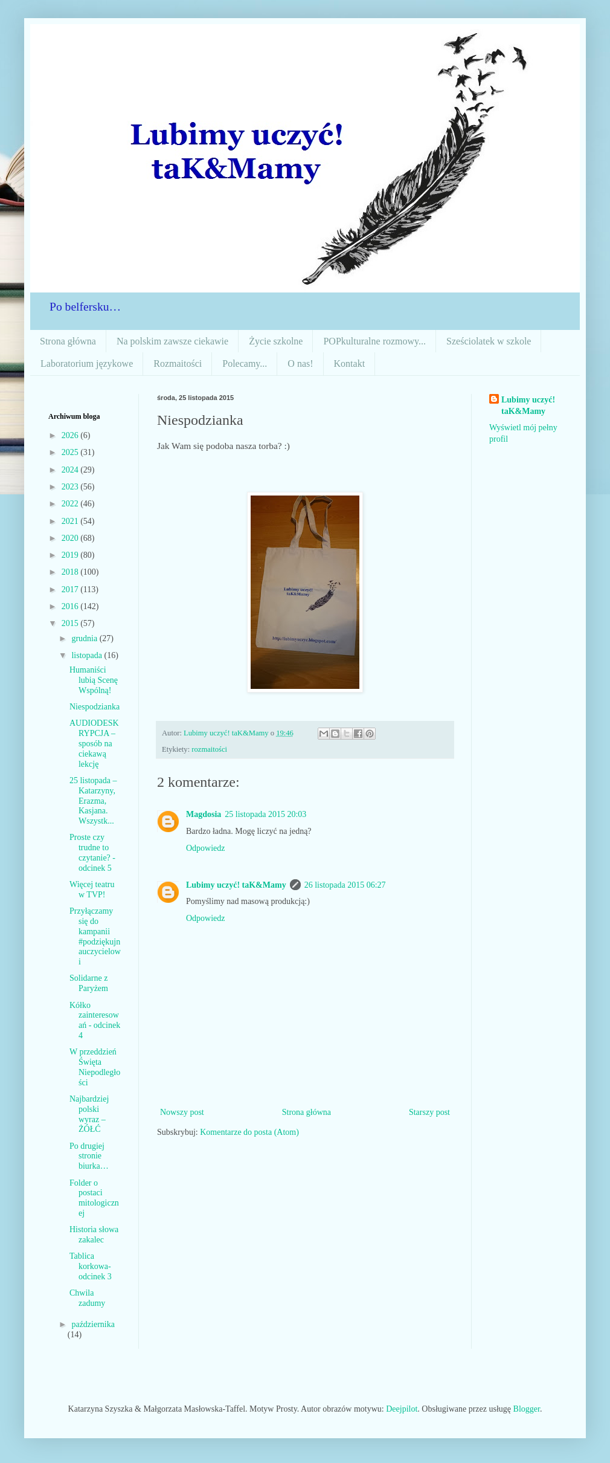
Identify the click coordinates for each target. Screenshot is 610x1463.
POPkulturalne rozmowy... (374, 341)
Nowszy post (182, 1112)
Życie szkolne (276, 341)
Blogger (526, 1408)
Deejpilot (401, 1408)
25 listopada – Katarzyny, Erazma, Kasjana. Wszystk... (93, 800)
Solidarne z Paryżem (88, 983)
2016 (71, 606)
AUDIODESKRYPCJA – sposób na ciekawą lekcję (94, 743)
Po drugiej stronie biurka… (89, 1156)
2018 (71, 571)
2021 (71, 521)
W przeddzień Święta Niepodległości (94, 1067)
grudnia (85, 638)
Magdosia (203, 814)
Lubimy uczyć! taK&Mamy (236, 885)
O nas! (300, 363)
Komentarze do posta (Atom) (249, 1132)
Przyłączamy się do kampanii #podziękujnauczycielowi (95, 936)
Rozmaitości (177, 363)
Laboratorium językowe (86, 363)
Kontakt (349, 363)
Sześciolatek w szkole (488, 341)
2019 (71, 555)
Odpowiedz (205, 848)
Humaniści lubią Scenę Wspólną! (93, 680)
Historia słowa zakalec (93, 1234)
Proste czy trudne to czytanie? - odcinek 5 (92, 852)
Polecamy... (244, 363)
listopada (87, 655)
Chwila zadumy (87, 1298)
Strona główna (68, 341)
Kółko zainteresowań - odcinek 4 (94, 1020)
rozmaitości (209, 749)
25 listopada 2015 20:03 (265, 814)
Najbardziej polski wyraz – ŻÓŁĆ (89, 1114)
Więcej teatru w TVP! (91, 889)
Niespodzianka (94, 706)
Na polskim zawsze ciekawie (172, 341)
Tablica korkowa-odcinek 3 (90, 1266)
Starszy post (429, 1112)
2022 (71, 503)
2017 (71, 589)
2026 (71, 435)
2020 (71, 538)
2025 (71, 452)
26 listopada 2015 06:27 (345, 885)
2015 (71, 623)
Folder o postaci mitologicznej (94, 1198)
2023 (71, 486)
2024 (71, 469)
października (93, 1324)
